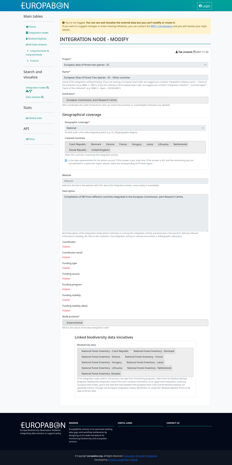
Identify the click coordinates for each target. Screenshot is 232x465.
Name (65, 71)
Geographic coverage (76, 122)
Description (68, 191)
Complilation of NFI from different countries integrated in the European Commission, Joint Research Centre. (135, 213)
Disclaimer (152, 455)
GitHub (134, 459)
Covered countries (75, 138)
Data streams (35, 97)
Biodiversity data (86, 344)
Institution (68, 93)
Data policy (129, 455)
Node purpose (70, 316)
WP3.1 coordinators (162, 26)
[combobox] (135, 100)
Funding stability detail (75, 305)
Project (66, 59)
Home (31, 26)
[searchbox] (119, 101)
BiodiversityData (36, 38)
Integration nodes (37, 32)
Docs (30, 139)
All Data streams (36, 44)
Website (66, 175)
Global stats (34, 118)
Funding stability (71, 295)
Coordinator (69, 242)
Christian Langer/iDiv (118, 459)
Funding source (70, 273)
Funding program (72, 284)
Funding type (69, 263)
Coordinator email (72, 252)
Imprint (141, 455)
